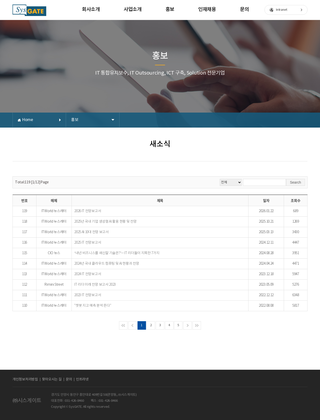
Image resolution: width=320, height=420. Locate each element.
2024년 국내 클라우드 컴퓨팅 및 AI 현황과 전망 (106, 264)
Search (295, 182)
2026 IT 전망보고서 (87, 211)
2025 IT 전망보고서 (87, 243)
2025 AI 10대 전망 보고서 (91, 232)
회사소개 (91, 10)
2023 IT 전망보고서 (87, 295)
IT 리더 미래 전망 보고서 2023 (95, 285)
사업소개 (133, 10)
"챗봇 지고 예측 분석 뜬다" (92, 306)
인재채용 (207, 10)
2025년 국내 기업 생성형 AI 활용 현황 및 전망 (105, 222)
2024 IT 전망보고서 (87, 274)
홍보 (170, 10)
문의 (244, 10)
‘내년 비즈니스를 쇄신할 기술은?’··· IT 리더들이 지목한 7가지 (116, 253)
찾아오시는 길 (52, 379)
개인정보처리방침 (25, 379)
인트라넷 (82, 379)
